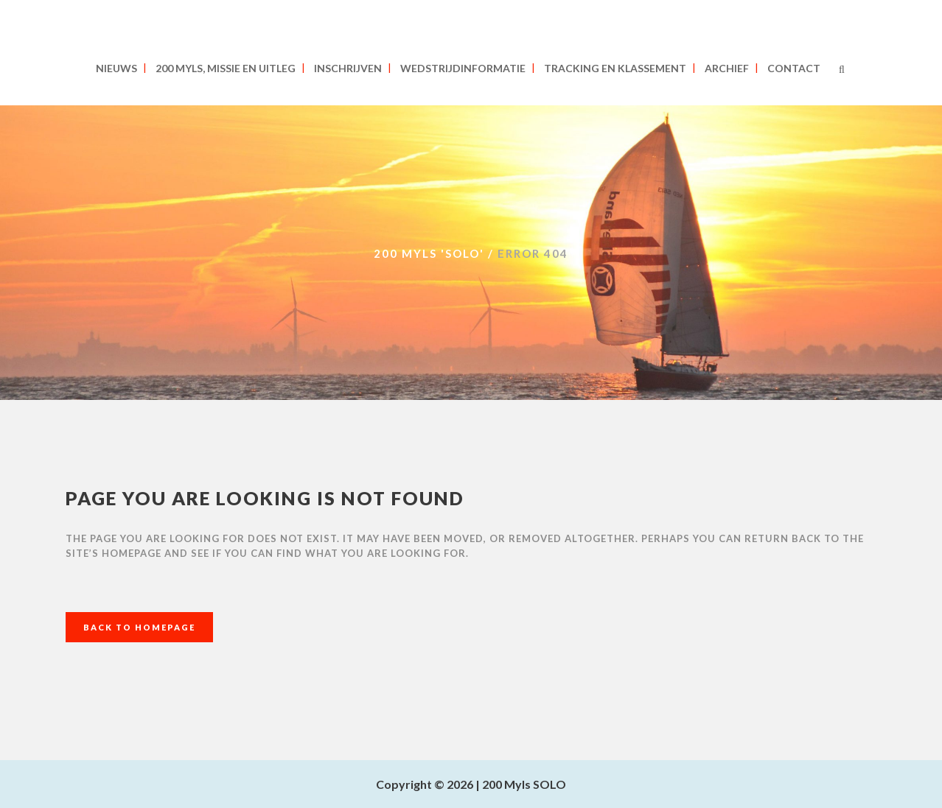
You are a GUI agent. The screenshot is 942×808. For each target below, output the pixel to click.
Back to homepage (139, 627)
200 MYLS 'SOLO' (429, 253)
